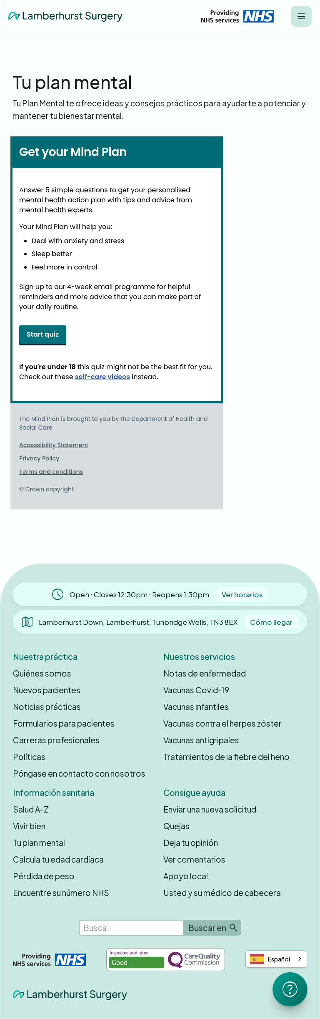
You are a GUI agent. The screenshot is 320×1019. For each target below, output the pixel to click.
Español (270, 959)
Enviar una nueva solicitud (209, 809)
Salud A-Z (31, 809)
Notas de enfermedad (204, 673)
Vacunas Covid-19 (196, 690)
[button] (301, 16)
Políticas (29, 757)
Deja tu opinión (190, 843)
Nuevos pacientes (46, 690)
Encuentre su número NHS (61, 893)
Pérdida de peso (44, 876)
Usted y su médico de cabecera (222, 893)
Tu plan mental (39, 843)
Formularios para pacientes (64, 723)
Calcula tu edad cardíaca (58, 859)
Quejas (176, 826)
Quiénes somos (42, 673)
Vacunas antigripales (201, 740)
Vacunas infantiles (196, 707)
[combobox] (276, 959)
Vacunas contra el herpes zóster (222, 723)
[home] (65, 16)
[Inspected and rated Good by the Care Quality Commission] (165, 959)
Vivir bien (29, 826)
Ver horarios (242, 594)
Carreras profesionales (56, 740)
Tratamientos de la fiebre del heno (226, 757)
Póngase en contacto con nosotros (79, 773)
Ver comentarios (194, 859)
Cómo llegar (271, 621)
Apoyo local (185, 876)
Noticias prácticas (47, 707)
